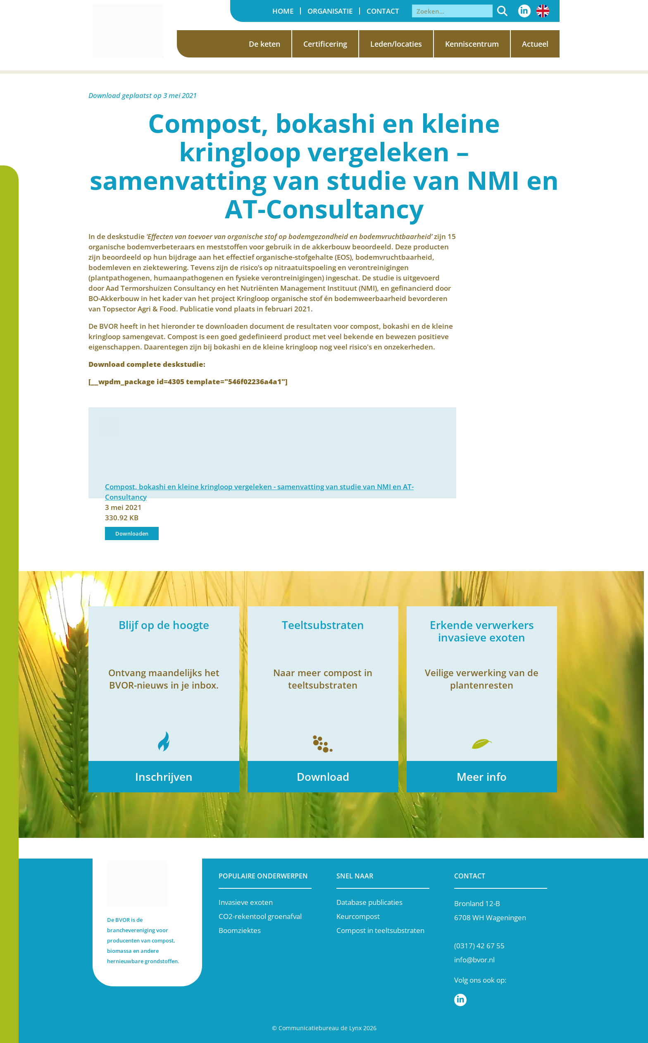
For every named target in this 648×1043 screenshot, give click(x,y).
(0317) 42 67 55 (479, 945)
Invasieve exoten (246, 902)
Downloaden (131, 533)
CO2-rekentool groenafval (260, 916)
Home (282, 11)
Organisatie (330, 11)
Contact (383, 11)
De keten (264, 44)
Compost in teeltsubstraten (380, 930)
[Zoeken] (502, 11)
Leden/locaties (396, 44)
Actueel (535, 44)
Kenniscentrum (472, 44)
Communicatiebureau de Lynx (320, 1028)
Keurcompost (358, 916)
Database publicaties (369, 902)
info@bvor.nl (474, 959)
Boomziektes (240, 930)
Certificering (325, 44)
